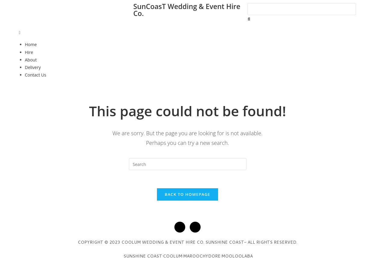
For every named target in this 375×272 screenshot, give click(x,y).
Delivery (33, 67)
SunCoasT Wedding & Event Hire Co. (186, 10)
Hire (29, 52)
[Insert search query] (187, 164)
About (31, 60)
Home (31, 44)
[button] (187, 32)
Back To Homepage (187, 194)
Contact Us (35, 75)
